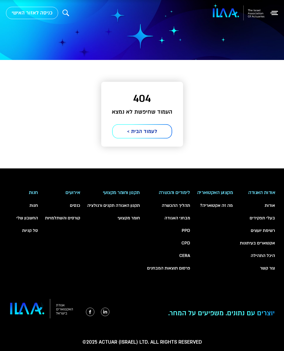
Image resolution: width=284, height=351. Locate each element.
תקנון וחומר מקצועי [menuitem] (121, 192)
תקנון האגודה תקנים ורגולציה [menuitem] (113, 205)
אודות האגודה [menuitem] (261, 192)
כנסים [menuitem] (75, 205)
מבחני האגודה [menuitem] (177, 218)
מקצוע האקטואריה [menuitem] (215, 192)
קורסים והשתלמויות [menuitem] (62, 218)
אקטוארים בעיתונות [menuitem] (257, 243)
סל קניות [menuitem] (30, 231)
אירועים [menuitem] (72, 192)
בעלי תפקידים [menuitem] (262, 218)
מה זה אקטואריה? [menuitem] (216, 205)
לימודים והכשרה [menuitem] (174, 192)
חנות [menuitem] (33, 192)
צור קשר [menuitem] (267, 268)
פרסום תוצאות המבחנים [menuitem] (168, 268)
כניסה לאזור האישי (32, 13)
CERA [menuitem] (184, 256)
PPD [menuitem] (186, 231)
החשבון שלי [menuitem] (27, 218)
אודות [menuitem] (270, 205)
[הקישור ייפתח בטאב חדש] (105, 312)
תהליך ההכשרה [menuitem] (176, 205)
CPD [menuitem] (185, 243)
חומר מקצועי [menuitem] (129, 218)
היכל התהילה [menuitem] (263, 256)
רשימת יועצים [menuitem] (263, 231)
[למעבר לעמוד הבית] (238, 12)
